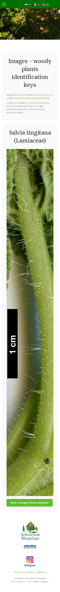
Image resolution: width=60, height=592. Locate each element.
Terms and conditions (23, 572)
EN (48, 5)
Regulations (41, 572)
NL (30, 5)
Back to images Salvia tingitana (29, 502)
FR (39, 5)
